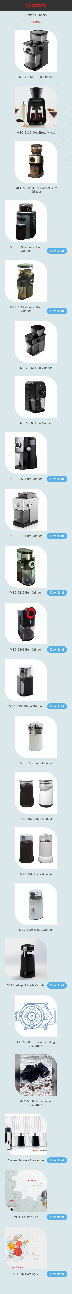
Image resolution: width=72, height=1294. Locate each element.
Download (57, 250)
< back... (36, 21)
